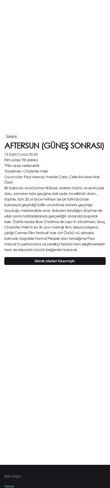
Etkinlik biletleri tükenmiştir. (55, 261)
